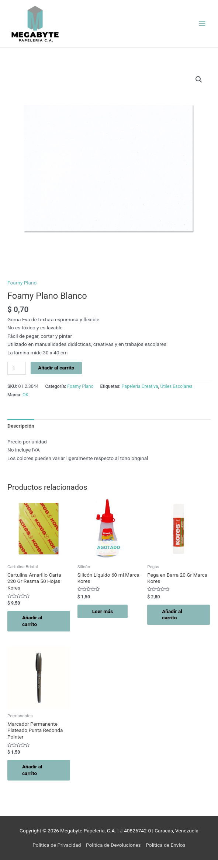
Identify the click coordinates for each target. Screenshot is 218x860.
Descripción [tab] (20, 426)
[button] (198, 79)
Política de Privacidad (56, 845)
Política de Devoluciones (113, 845)
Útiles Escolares (176, 386)
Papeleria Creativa (140, 386)
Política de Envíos (165, 845)
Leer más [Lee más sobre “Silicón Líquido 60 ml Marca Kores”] (102, 611)
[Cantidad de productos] (16, 368)
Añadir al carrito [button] (32, 621)
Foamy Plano (22, 283)
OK (25, 394)
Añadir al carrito (56, 368)
